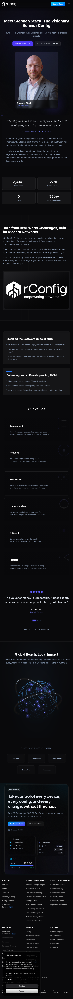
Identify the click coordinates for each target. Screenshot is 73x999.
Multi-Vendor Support (34, 905)
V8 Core (5, 885)
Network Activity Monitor (35, 917)
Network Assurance (57, 893)
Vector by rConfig (8, 897)
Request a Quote (32, 944)
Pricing (28, 932)
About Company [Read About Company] (56, 992)
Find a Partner (55, 936)
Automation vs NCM (33, 889)
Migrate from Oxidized (58, 905)
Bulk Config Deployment (35, 909)
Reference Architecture (9, 933)
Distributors (54, 944)
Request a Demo (32, 948)
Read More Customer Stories (36, 629)
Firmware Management (34, 913)
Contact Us (54, 948)
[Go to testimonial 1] (34, 620)
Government (57, 758)
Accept (21, 991)
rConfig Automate (8, 901)
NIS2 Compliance (56, 897)
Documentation (7, 938)
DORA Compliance (57, 901)
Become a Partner (57, 940)
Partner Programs (56, 932)
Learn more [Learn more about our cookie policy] (9, 979)
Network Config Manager (35, 885)
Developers (6, 942)
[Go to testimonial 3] (40, 620)
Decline (22, 986)
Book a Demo (58, 4)
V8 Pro (4, 889)
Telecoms (47, 770)
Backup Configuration (34, 921)
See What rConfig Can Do (47, 44)
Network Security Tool (58, 889)
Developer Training (9, 946)
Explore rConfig (22, 44)
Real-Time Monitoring (34, 893)
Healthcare (36, 758)
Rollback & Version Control (36, 897)
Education (26, 770)
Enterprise (5, 893)
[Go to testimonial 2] (37, 620)
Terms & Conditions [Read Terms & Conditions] (43, 992)
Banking (16, 758)
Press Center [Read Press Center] (66, 992)
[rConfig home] (9, 4)
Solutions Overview (33, 936)
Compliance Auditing (57, 885)
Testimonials (30, 940)
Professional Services (7, 906)
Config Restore (31, 901)
